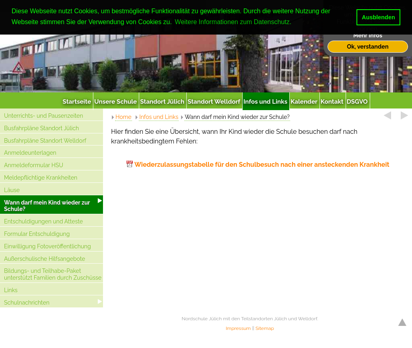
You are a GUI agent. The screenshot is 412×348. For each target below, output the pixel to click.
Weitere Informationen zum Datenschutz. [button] (233, 21)
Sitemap (264, 328)
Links (11, 290)
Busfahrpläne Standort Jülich (41, 128)
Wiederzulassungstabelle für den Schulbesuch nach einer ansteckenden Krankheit (261, 164)
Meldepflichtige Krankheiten (40, 177)
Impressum (238, 328)
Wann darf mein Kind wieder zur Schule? (47, 206)
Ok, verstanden (367, 46)
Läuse (12, 190)
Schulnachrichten (26, 302)
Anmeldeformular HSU (33, 165)
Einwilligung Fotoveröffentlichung (47, 246)
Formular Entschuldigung (37, 234)
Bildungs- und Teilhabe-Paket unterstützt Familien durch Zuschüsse (52, 274)
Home (123, 117)
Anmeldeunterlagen (30, 152)
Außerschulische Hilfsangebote (44, 259)
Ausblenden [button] (378, 17)
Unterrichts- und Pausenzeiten (43, 116)
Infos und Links (158, 117)
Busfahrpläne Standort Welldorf (45, 140)
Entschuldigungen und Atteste (43, 221)
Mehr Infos (367, 35)
